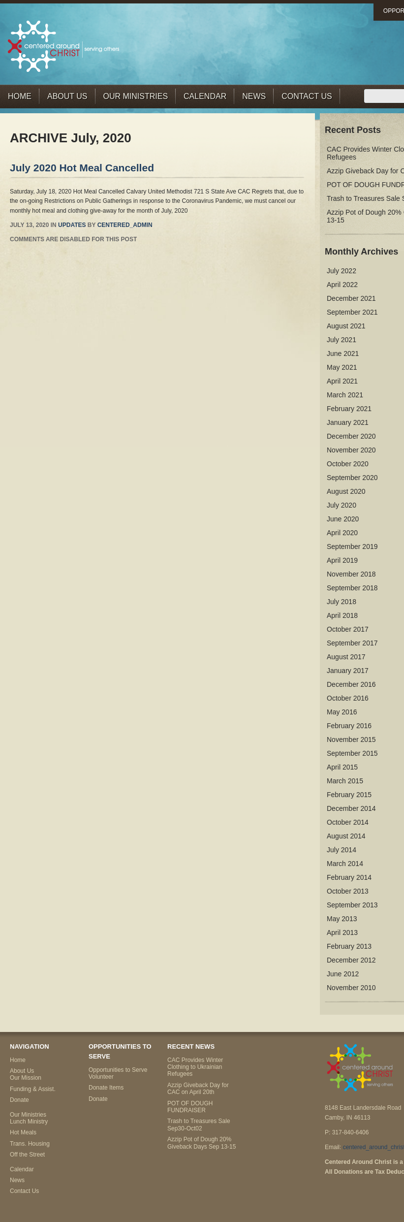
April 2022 (342, 285)
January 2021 (348, 422)
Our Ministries (135, 96)
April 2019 (342, 560)
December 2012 (351, 960)
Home (19, 96)
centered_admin (125, 225)
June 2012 (343, 974)
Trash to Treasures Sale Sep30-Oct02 (198, 1124)
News (254, 96)
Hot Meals (23, 1132)
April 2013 (342, 932)
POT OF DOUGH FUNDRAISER (190, 1107)
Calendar (205, 96)
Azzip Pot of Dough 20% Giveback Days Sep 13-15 (201, 1143)
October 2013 (348, 891)
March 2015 (345, 781)
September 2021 (352, 312)
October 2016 (348, 698)
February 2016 (349, 726)
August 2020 (346, 491)
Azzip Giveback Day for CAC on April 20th (198, 1088)
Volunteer (101, 1076)
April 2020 (342, 533)
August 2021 (346, 326)
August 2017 (346, 657)
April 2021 (342, 381)
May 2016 (342, 712)
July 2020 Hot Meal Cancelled (82, 167)
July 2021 (341, 340)
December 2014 (351, 808)
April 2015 (342, 767)
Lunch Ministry (29, 1121)
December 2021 (351, 298)
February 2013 (349, 946)
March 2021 (345, 395)
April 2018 (342, 615)
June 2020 (343, 519)
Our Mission (25, 1077)
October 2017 (348, 629)
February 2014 (349, 877)
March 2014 (345, 864)
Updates (72, 225)
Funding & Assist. (33, 1089)
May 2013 (342, 919)
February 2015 (349, 795)
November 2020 (351, 450)
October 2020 (348, 464)
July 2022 (341, 271)
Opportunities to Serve (118, 1069)
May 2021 (342, 367)
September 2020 (352, 478)
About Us (67, 96)
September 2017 (352, 643)
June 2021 (343, 353)
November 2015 (351, 739)
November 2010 (351, 988)
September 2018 (352, 588)
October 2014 (348, 822)
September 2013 (352, 905)
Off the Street (27, 1154)
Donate (19, 1099)
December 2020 (351, 436)
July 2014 (341, 850)
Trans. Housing (30, 1143)
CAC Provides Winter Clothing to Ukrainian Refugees (195, 1067)
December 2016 (351, 684)
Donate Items (106, 1087)
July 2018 (341, 602)
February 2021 (349, 409)
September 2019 (352, 546)
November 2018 (351, 574)
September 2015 (352, 753)
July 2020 (341, 505)
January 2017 (348, 671)
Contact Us (306, 96)
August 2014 (346, 836)
